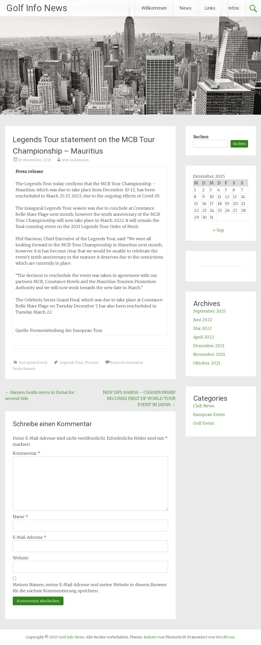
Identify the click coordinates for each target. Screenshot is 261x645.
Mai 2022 (202, 328)
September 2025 (209, 311)
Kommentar (26, 453)
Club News (203, 405)
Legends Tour (72, 362)
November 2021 (209, 354)
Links (210, 8)
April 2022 (203, 337)
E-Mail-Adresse (29, 537)
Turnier (92, 362)
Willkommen (154, 8)
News (186, 8)
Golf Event (203, 423)
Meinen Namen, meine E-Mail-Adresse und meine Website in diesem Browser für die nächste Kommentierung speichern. (90, 587)
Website (21, 557)
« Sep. (218, 230)
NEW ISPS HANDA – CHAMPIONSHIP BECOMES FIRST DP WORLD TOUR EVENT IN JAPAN (139, 398)
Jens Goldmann (75, 160)
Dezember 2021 (209, 345)
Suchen (200, 136)
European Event (33, 362)
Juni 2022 (202, 319)
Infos (233, 8)
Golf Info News (36, 8)
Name (20, 516)
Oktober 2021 (206, 363)
